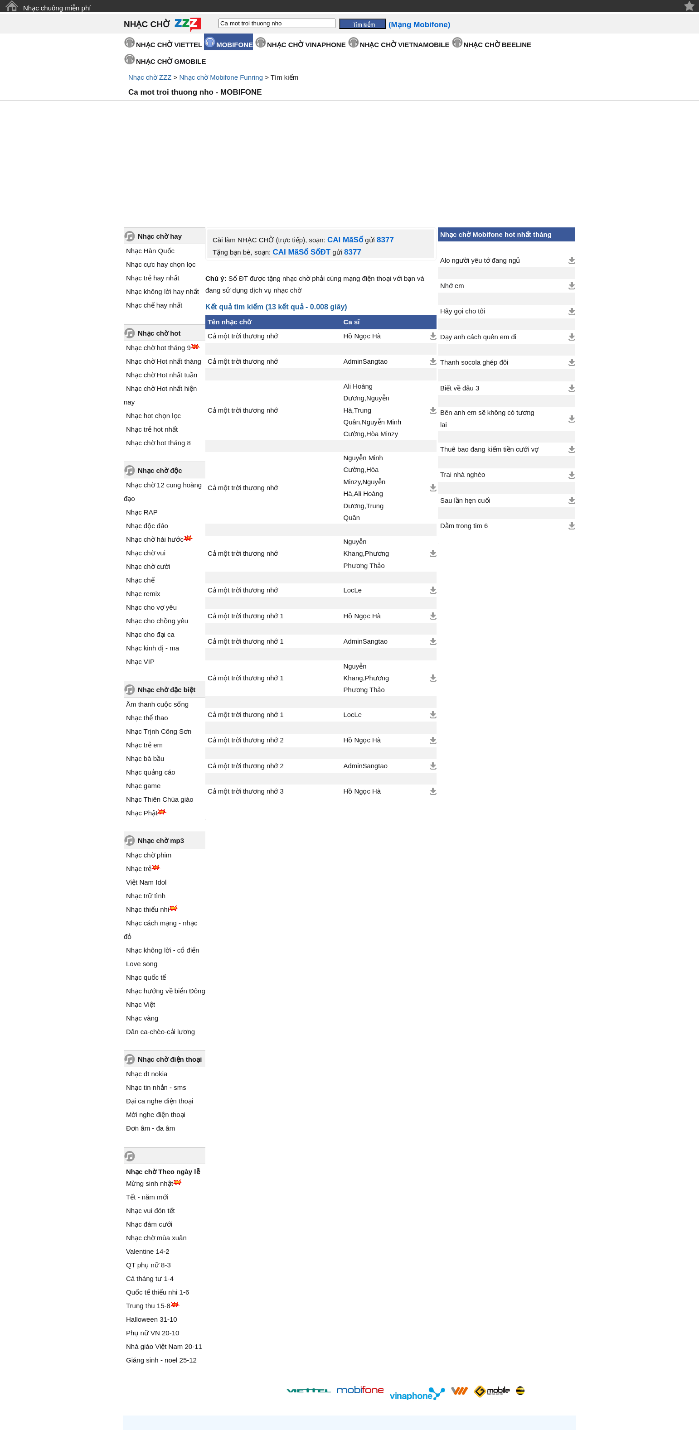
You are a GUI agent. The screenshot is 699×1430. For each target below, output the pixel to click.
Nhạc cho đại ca (150, 557)
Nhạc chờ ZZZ (149, 77)
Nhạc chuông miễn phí (57, 8)
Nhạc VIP (140, 584)
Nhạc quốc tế (146, 900)
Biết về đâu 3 (459, 311)
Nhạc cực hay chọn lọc (161, 187)
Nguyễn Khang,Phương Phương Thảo (366, 476)
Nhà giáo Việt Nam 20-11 (164, 1269)
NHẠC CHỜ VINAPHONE (306, 44)
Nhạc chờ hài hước (155, 462)
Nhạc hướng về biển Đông (165, 914)
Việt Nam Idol (146, 805)
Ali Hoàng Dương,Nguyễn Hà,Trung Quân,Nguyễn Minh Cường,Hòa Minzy (373, 333)
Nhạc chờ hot (159, 256)
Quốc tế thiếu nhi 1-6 (157, 1215)
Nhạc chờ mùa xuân (156, 1161)
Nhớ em (452, 208)
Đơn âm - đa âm (150, 1051)
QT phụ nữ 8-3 (148, 1188)
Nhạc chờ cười (148, 489)
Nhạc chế (140, 503)
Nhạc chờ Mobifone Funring (221, 77)
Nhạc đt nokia (146, 997)
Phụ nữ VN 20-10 (152, 1256)
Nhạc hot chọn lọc (153, 338)
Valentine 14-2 (148, 1174)
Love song (141, 887)
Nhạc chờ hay (160, 159)
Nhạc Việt (140, 927)
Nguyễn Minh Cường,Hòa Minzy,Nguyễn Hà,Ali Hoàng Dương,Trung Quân (365, 410)
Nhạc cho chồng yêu (157, 544)
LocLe (353, 513)
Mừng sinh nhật (149, 1106)
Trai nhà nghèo (462, 397)
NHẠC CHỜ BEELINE (498, 44)
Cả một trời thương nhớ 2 (246, 663)
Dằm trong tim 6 (464, 449)
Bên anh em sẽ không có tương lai (487, 341)
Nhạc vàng (142, 941)
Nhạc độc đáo (147, 449)
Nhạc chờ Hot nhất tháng (163, 284)
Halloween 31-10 (151, 1242)
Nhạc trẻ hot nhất (152, 352)
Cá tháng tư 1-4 (150, 1201)
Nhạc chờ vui (145, 476)
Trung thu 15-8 (148, 1229)
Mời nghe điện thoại (155, 1037)
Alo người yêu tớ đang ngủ (480, 183)
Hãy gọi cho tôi (462, 234)
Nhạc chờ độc (160, 393)
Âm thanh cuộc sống (157, 627)
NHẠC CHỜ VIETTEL (169, 44)
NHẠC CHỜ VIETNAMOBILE (405, 44)
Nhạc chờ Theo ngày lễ (163, 1094)
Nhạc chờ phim (148, 778)
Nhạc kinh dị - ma (152, 571)
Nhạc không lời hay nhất (162, 214)
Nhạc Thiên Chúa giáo (160, 722)
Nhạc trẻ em (144, 668)
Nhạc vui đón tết (150, 1133)
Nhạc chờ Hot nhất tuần (161, 298)
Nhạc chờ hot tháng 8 (158, 366)
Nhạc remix (143, 516)
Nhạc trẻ (138, 791)
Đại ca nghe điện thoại (159, 1024)
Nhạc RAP (142, 435)
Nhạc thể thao (147, 641)
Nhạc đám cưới (149, 1147)
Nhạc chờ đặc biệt (166, 612)
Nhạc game (143, 709)
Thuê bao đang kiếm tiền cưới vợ (489, 372)
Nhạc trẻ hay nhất (152, 201)
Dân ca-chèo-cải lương (160, 954)
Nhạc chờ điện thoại (170, 982)
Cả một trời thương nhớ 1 (246, 539)
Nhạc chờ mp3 (161, 763)
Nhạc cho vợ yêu (151, 530)
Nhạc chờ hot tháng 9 (158, 270)
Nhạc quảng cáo (150, 695)
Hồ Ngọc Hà (362, 259)
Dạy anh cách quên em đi (478, 260)
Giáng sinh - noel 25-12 (161, 1283)
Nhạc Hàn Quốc (150, 174)
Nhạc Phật (141, 736)
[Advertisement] (349, 125)
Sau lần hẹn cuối (465, 423)
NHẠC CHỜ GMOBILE (171, 61)
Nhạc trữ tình (145, 819)
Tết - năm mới (147, 1120)
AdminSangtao (366, 284)
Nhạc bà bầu (145, 681)
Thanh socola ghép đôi (474, 285)
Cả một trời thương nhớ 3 (246, 714)
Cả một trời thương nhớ (243, 259)
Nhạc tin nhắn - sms (156, 1010)
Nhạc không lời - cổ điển (162, 873)
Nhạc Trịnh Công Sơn (158, 654)
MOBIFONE (234, 44)
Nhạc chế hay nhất (154, 228)
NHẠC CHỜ (147, 24)
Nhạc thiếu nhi (147, 832)
